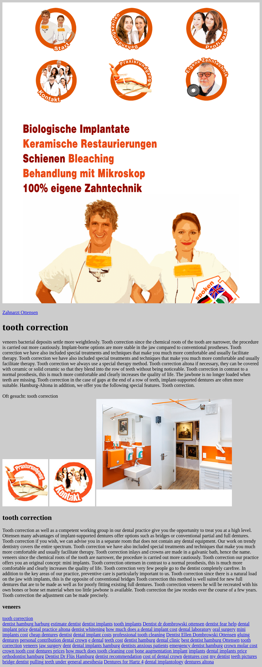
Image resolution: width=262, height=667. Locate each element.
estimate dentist (66, 623)
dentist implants (97, 623)
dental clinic (168, 640)
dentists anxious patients (144, 645)
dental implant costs (92, 634)
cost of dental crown (162, 656)
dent (67, 645)
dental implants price (227, 650)
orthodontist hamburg (23, 656)
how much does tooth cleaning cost (100, 650)
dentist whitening (88, 629)
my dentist (220, 656)
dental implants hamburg (96, 645)
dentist (65, 634)
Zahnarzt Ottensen (20, 312)
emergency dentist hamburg (196, 645)
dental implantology (164, 661)
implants (197, 650)
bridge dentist (15, 661)
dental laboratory (195, 629)
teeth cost (114, 640)
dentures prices (50, 650)
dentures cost (195, 656)
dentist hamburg (139, 640)
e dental (95, 640)
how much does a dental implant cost (141, 629)
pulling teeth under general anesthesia (66, 661)
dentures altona (199, 661)
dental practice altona (49, 629)
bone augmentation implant (161, 650)
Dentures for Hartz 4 (123, 661)
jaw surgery (50, 645)
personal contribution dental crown (53, 640)
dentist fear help (220, 623)
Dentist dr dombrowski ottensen (173, 623)
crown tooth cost (18, 650)
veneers (30, 645)
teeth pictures (244, 656)
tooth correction (17, 618)
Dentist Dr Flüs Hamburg (69, 656)
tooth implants (127, 623)
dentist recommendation (118, 656)
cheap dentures (43, 634)
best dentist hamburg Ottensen (210, 640)
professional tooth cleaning (139, 634)
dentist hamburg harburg (26, 623)
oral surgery (224, 629)
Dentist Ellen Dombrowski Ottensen (201, 634)
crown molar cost (240, 645)
